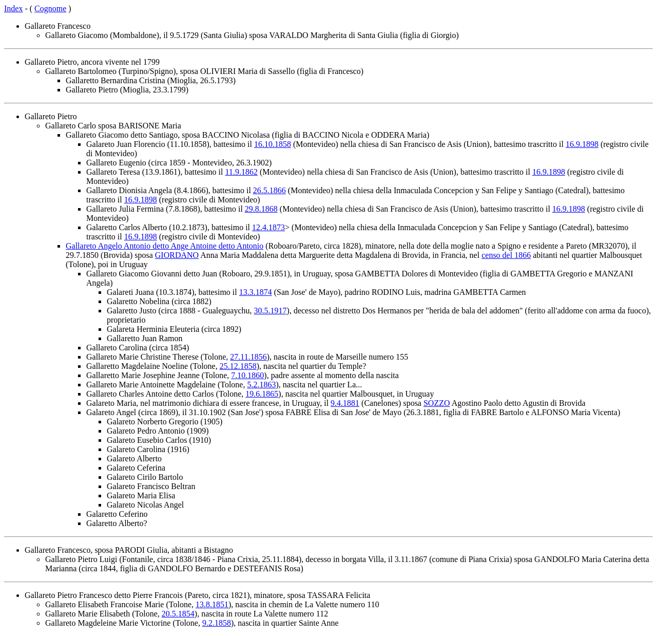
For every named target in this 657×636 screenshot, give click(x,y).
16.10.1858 (272, 144)
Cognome (50, 8)
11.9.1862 (241, 171)
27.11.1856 (248, 356)
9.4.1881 (345, 403)
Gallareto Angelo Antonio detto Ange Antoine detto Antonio (164, 245)
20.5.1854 (178, 613)
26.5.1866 (269, 190)
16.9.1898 (582, 144)
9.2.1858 (216, 623)
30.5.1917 (270, 310)
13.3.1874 (255, 292)
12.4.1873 (268, 227)
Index (13, 8)
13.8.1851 (212, 604)
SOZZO (436, 403)
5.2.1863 (261, 384)
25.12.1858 (238, 366)
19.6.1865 (261, 393)
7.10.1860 (247, 375)
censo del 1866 (506, 255)
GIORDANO (177, 255)
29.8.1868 (261, 208)
